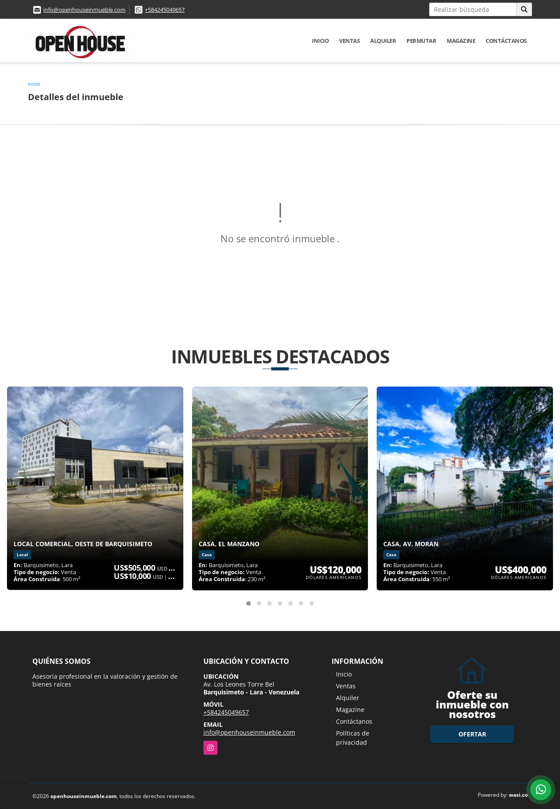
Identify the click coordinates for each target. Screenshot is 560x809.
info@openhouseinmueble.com (84, 10)
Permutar (421, 41)
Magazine (461, 41)
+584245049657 (165, 10)
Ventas (349, 41)
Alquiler (383, 41)
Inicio (320, 41)
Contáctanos (506, 41)
